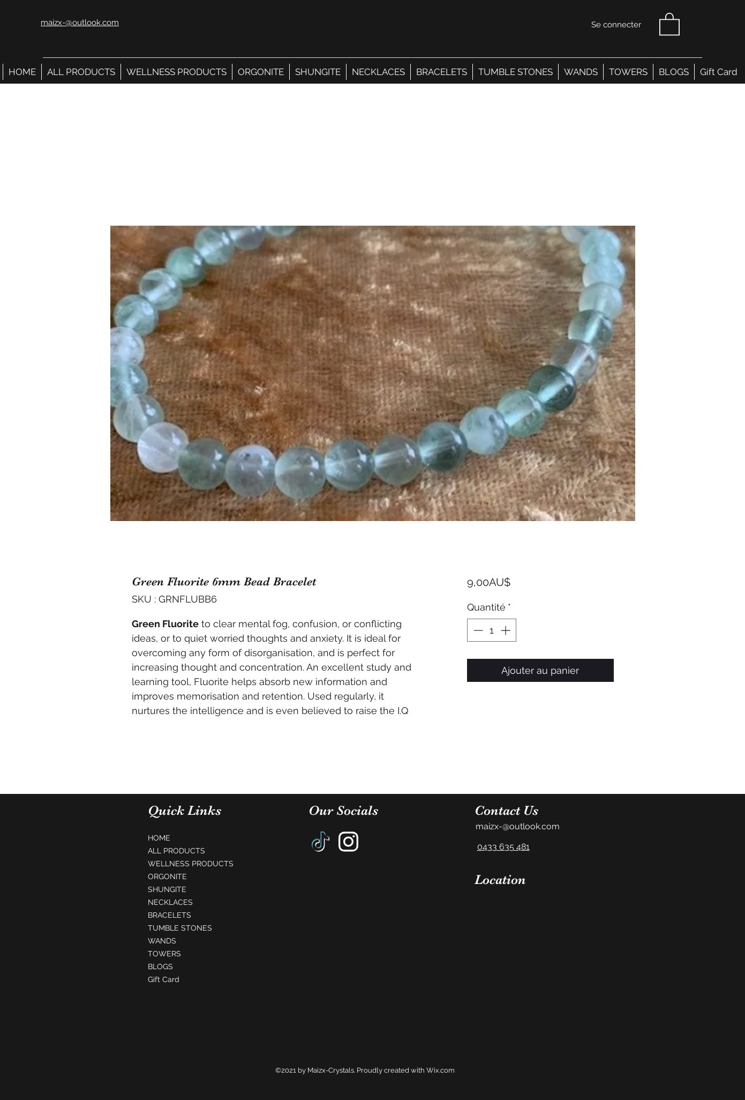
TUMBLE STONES (180, 928)
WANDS (162, 941)
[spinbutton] (491, 630)
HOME (159, 838)
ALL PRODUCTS (176, 850)
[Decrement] (477, 630)
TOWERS (164, 953)
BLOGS (160, 966)
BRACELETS (169, 915)
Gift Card (163, 979)
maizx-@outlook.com (518, 826)
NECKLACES (170, 902)
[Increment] (506, 630)
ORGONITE (167, 876)
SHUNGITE (167, 889)
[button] (669, 23)
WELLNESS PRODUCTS (188, 863)
